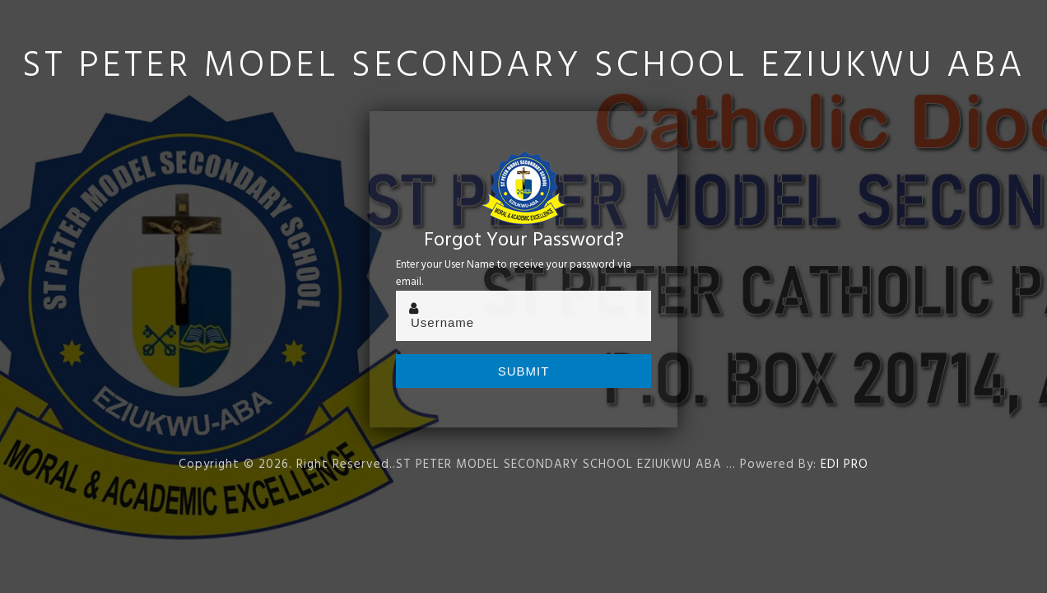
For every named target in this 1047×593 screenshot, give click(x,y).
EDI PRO (844, 464)
